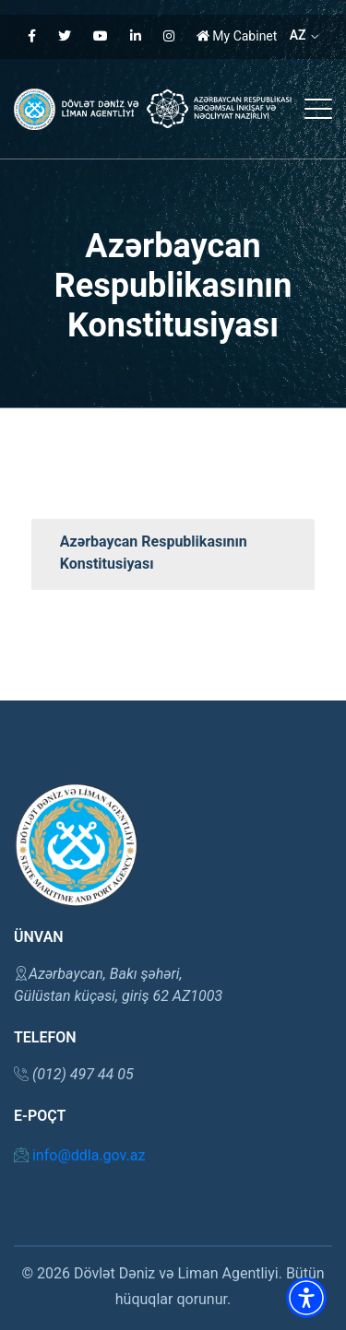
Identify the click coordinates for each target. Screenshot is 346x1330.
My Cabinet (237, 36)
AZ (304, 35)
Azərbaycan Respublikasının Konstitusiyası (153, 552)
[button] (306, 1297)
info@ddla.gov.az (79, 1155)
